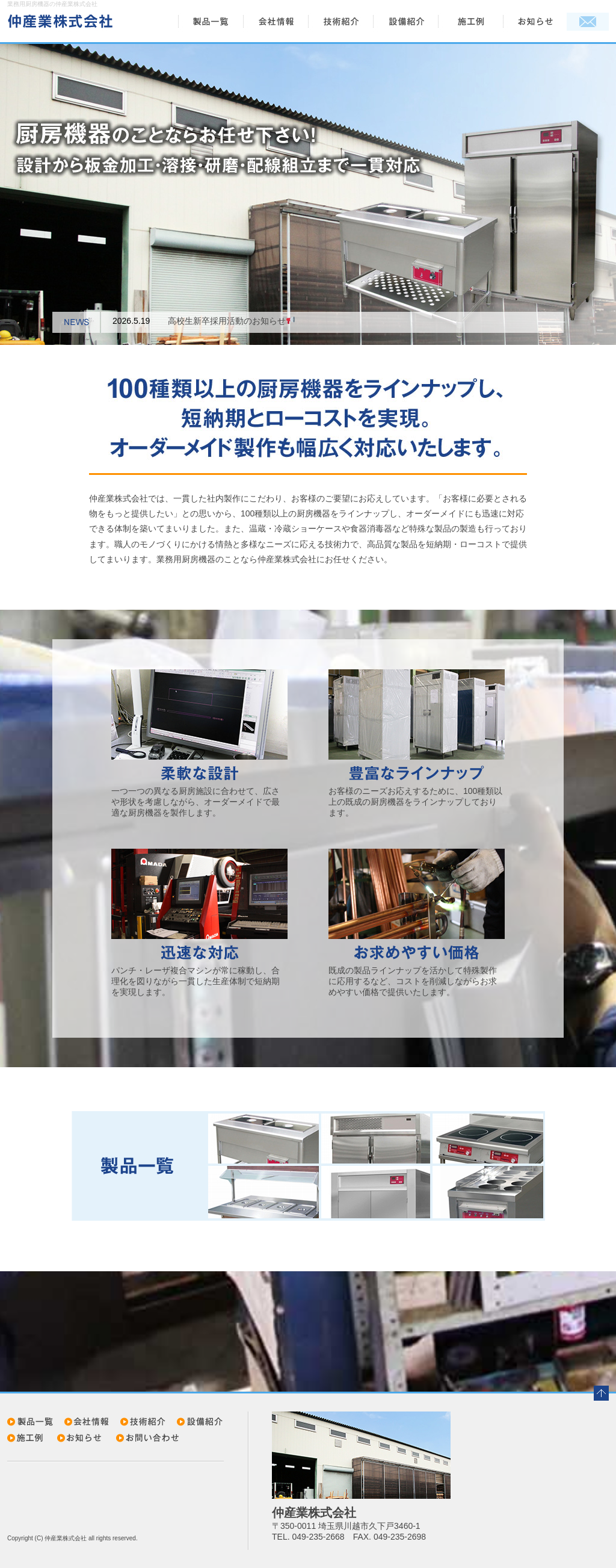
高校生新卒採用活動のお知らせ (231, 321)
